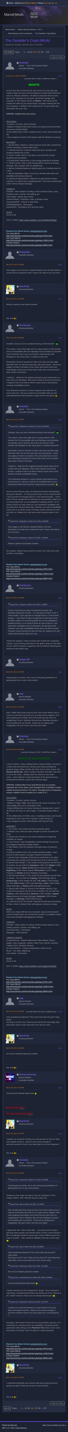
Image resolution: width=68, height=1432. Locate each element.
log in (46, 3)
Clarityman (25, 325)
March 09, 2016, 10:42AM (15, 1048)
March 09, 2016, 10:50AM (15, 1087)
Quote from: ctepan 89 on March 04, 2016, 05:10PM (29, 1180)
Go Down (8, 52)
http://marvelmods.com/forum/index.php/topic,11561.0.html (29, 240)
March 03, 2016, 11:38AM (15, 299)
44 (29, 52)
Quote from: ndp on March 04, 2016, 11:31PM (27, 1204)
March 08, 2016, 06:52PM (15, 749)
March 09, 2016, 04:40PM (15, 1173)
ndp (21, 694)
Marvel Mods (13, 14)
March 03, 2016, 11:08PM (15, 419)
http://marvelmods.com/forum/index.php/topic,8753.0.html (29, 236)
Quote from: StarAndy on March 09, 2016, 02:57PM (29, 1302)
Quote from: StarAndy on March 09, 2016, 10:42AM (29, 1266)
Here (22, 1107)
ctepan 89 (24, 659)
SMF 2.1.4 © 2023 (8, 1428)
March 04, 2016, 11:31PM (15, 707)
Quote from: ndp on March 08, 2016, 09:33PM (27, 1247)
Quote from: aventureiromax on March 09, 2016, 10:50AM (31, 1277)
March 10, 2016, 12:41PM (15, 1377)
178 (47, 52)
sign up (54, 3)
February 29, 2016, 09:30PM (16, 76)
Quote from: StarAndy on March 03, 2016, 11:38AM (29, 538)
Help (44, 1425)
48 (42, 52)
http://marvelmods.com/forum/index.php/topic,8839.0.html (29, 245)
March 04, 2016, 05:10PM (15, 672)
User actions (57, 57)
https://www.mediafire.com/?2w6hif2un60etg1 (38, 220)
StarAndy (24, 286)
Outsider (23, 63)
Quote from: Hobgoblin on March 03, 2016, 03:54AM (29, 521)
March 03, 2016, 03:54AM (15, 264)
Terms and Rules (52, 1425)
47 (39, 52)
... (26, 52)
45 (31, 52)
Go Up (7, 1408)
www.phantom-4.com (38, 231)
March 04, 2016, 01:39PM (15, 598)
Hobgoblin (24, 252)
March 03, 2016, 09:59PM (15, 338)
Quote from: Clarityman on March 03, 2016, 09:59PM (29, 426)
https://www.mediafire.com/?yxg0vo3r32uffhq (37, 966)
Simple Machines (21, 1428)
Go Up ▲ (63, 1425)
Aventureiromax (27, 1074)
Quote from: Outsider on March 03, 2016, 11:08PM (28, 604)
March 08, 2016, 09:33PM (15, 1011)
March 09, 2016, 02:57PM (15, 1133)
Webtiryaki (13, 1425)
